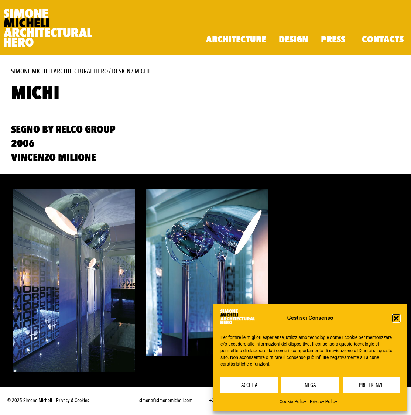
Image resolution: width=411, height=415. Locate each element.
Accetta (249, 385)
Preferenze (371, 385)
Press (335, 39)
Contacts (383, 39)
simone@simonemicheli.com (165, 400)
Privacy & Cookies (72, 400)
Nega (310, 385)
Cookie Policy (293, 401)
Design (293, 39)
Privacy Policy (323, 401)
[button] (396, 318)
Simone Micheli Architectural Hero (59, 71)
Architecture (236, 39)
